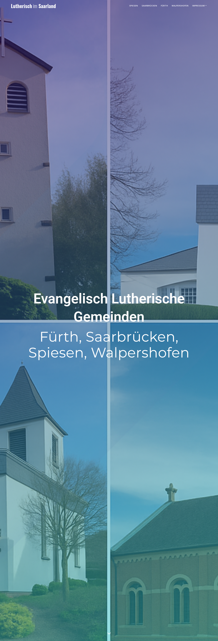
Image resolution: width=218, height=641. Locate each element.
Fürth (164, 5)
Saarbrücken (149, 5)
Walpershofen (180, 5)
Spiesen (133, 5)
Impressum (198, 5)
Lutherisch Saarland (33, 5)
